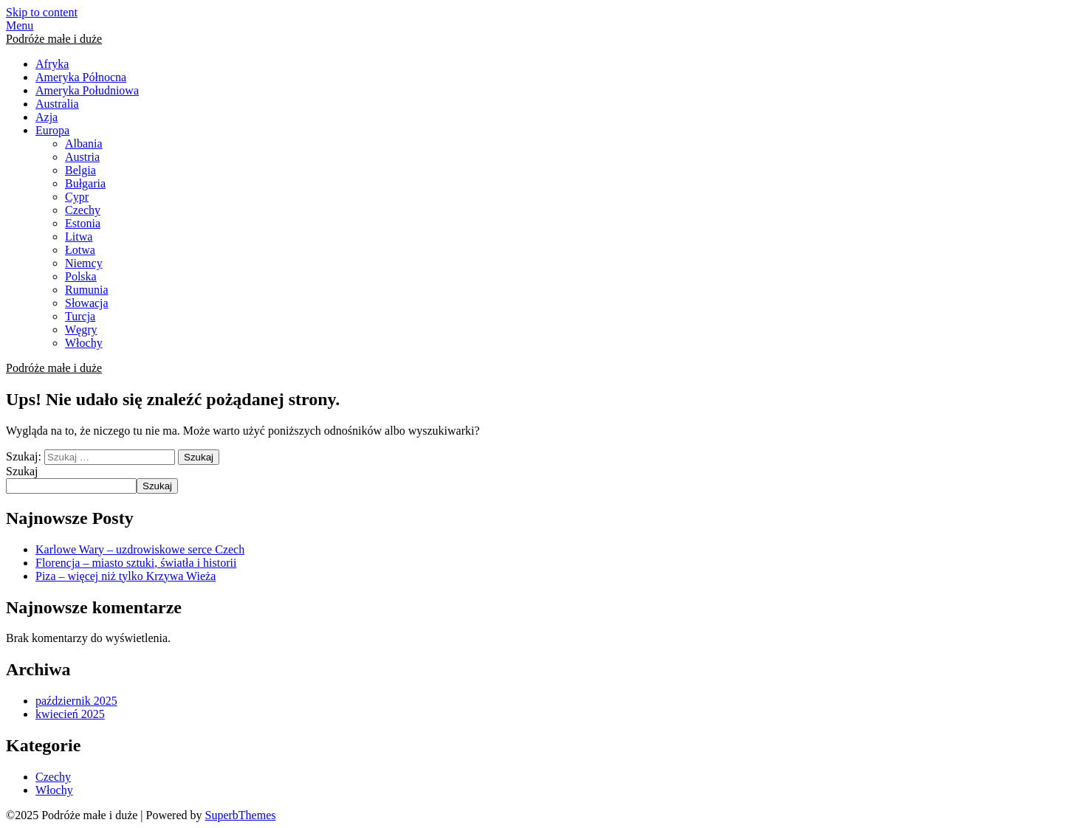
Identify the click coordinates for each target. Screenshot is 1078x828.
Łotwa (80, 250)
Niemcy (84, 263)
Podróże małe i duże (54, 38)
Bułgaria (85, 183)
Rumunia (87, 289)
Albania (84, 143)
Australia (57, 103)
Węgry (81, 329)
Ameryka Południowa (87, 90)
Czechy (82, 210)
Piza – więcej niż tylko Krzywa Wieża (125, 576)
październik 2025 (76, 700)
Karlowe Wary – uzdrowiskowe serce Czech (139, 549)
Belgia (80, 170)
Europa (52, 130)
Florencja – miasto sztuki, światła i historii (135, 562)
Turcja (80, 316)
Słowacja (87, 303)
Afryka (52, 64)
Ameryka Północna (80, 77)
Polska (81, 276)
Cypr (77, 196)
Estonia (82, 223)
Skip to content (42, 12)
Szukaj (22, 471)
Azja (46, 117)
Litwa (78, 236)
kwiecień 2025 (70, 714)
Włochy (84, 343)
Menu (19, 25)
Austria (82, 157)
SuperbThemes (240, 815)
